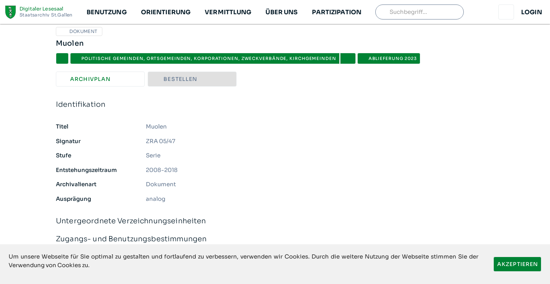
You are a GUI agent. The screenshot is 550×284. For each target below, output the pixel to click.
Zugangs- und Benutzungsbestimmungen (275, 239)
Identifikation (275, 104)
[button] (106, 11)
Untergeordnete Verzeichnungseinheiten (275, 221)
